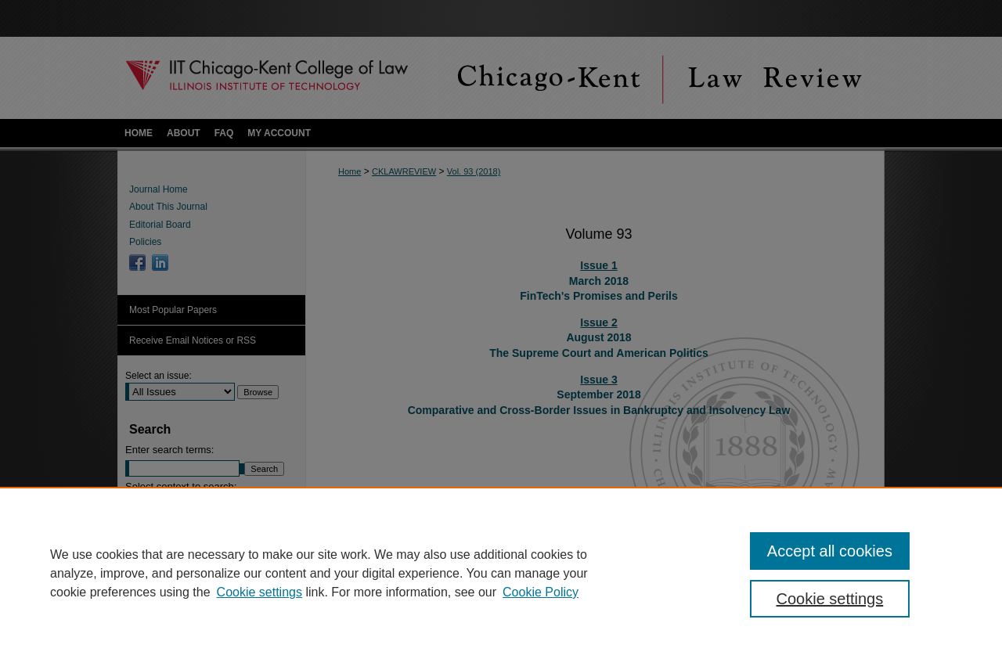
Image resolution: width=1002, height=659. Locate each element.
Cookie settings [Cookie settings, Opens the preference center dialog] (830, 598)
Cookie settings (259, 592)
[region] (501, 573)
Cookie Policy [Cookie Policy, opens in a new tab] (540, 592)
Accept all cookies (829, 551)
